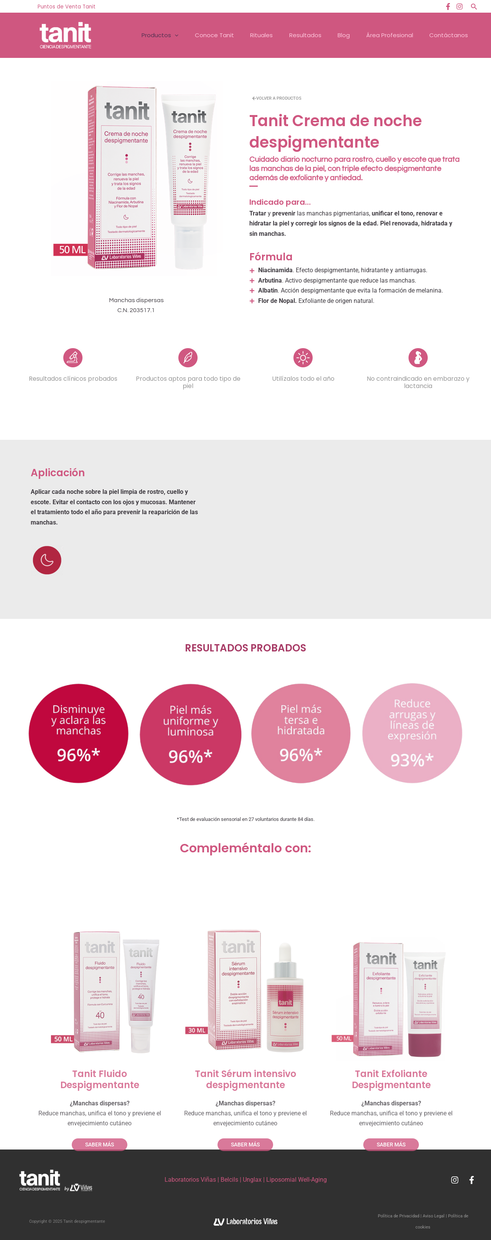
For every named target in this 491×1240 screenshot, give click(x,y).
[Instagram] (459, 6)
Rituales (255, 35)
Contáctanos (446, 35)
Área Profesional (386, 35)
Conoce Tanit (207, 35)
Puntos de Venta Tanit (67, 6)
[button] (474, 7)
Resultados (300, 35)
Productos (152, 35)
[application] (167, 35)
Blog (340, 35)
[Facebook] (448, 6)
